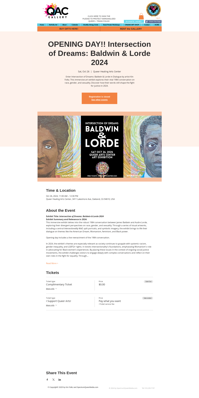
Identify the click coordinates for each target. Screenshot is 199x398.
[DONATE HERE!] (134, 21)
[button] (141, 16)
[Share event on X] (53, 380)
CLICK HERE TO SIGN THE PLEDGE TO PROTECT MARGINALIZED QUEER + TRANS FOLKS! (98, 18)
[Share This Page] (153, 21)
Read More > (52, 263)
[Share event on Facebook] (47, 380)
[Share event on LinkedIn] (60, 380)
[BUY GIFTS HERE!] (68, 28)
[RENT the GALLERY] (131, 28)
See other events (99, 100)
